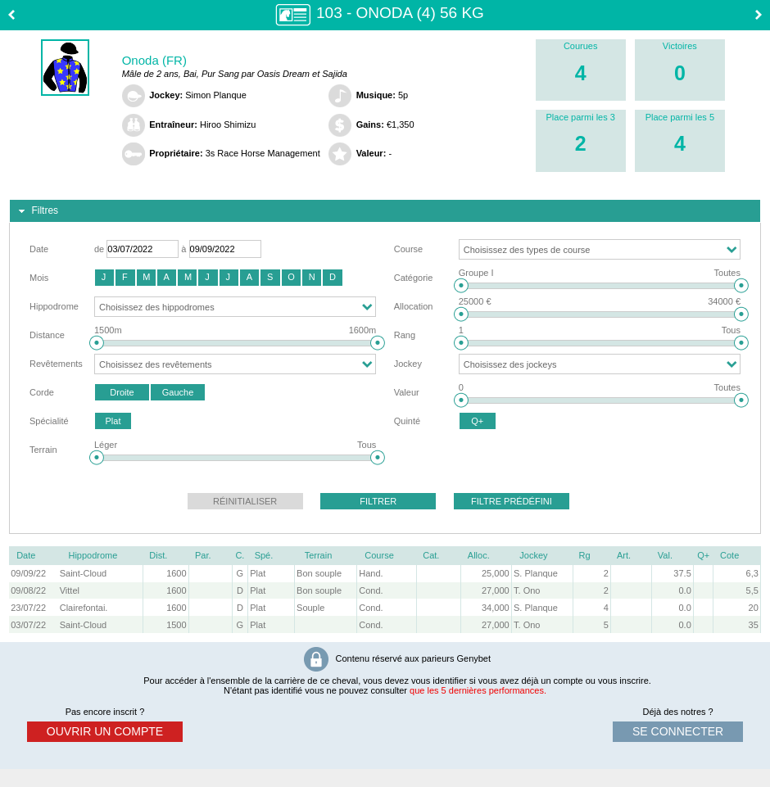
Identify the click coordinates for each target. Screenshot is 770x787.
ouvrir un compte (105, 731)
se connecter (677, 731)
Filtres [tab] (36, 211)
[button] (104, 278)
